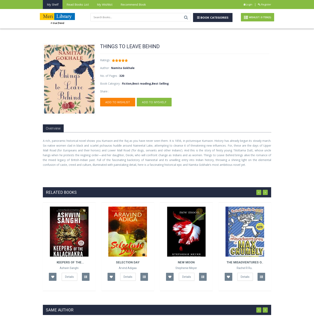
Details (69, 277)
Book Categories (212, 17)
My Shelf (52, 4)
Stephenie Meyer (186, 268)
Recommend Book (133, 4)
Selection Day (128, 262)
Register (264, 4)
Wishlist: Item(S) (257, 18)
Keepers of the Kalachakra (69, 262)
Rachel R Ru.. (245, 268)
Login (248, 4)
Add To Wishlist (117, 102)
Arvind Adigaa (128, 268)
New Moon (186, 262)
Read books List (77, 4)
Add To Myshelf (154, 102)
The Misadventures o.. (244, 262)
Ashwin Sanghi (69, 268)
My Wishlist (105, 4)
